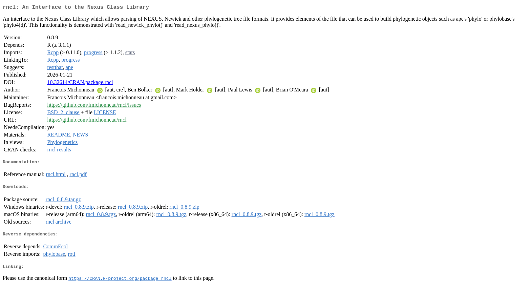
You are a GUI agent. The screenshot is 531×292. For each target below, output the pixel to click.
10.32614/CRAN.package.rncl (80, 83)
